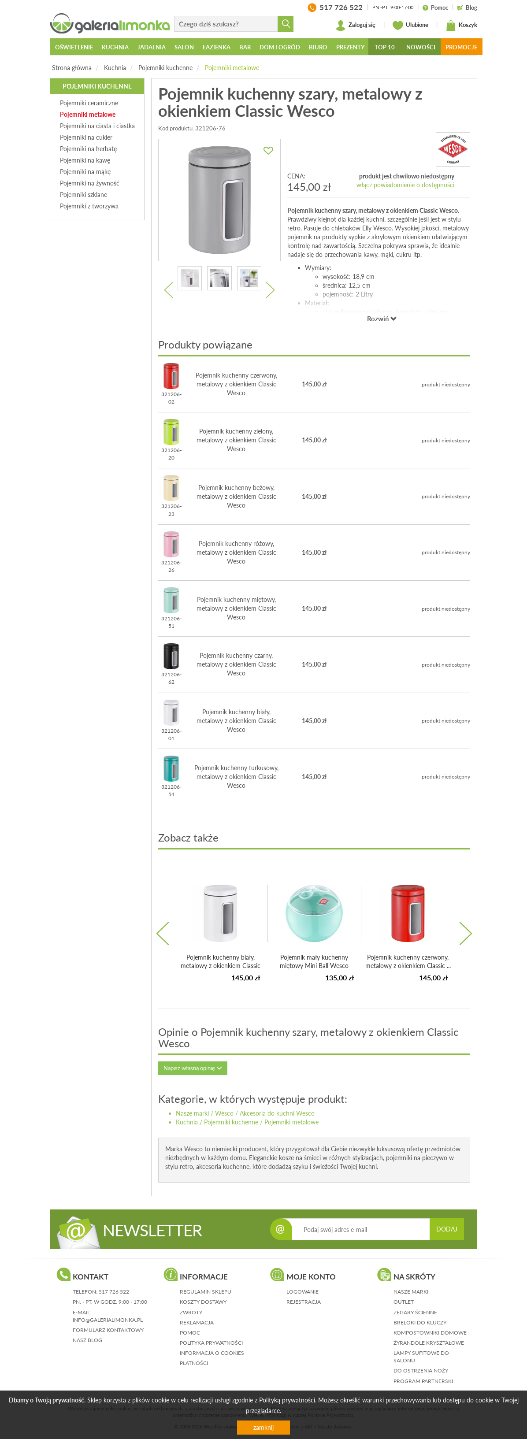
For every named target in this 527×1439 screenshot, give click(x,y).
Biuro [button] (318, 47)
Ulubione (410, 25)
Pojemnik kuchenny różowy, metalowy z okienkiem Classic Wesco (236, 552)
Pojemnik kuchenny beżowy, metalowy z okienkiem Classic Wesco (236, 496)
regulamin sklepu (205, 1291)
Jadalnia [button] (151, 47)
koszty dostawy (203, 1301)
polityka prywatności (211, 1342)
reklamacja (197, 1322)
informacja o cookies (212, 1353)
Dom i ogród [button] (280, 47)
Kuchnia (115, 67)
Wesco (224, 1113)
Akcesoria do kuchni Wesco (277, 1113)
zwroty (191, 1312)
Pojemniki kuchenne (165, 67)
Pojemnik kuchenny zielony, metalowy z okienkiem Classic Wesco (236, 439)
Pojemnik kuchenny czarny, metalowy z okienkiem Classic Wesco (236, 664)
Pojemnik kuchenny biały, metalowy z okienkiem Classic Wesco (236, 720)
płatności (194, 1363)
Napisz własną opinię (192, 1068)
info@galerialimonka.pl (108, 1320)
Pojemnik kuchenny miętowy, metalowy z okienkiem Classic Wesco (236, 608)
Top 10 (385, 47)
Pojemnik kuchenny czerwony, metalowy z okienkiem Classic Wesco (236, 384)
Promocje (461, 47)
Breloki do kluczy (419, 1322)
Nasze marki (192, 1113)
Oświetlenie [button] (74, 47)
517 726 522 (114, 1291)
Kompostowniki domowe (430, 1332)
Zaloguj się (355, 25)
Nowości (420, 47)
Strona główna (72, 67)
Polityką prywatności (287, 1400)
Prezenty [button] (350, 47)
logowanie (302, 1291)
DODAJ (446, 1229)
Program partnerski (423, 1381)
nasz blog (87, 1340)
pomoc (190, 1332)
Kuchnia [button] (115, 47)
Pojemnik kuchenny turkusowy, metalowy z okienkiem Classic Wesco (236, 776)
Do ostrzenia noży (420, 1370)
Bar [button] (245, 47)
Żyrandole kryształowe (428, 1342)
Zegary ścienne (415, 1312)
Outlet (403, 1301)
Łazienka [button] (216, 47)
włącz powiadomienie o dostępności (405, 185)
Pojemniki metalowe (232, 67)
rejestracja (303, 1301)
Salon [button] (184, 47)
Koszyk (461, 25)
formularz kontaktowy (108, 1330)
